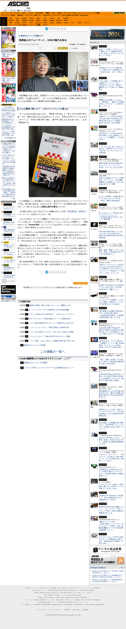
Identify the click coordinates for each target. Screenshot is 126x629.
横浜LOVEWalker (46, 604)
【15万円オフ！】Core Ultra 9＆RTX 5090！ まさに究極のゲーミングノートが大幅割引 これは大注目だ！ (111, 136)
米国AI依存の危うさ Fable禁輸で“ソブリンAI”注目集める (8, 121)
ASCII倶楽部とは (10, 138)
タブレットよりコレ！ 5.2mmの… (9, 253)
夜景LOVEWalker (68, 604)
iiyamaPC (24, 18)
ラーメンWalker (25, 604)
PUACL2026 (75, 15)
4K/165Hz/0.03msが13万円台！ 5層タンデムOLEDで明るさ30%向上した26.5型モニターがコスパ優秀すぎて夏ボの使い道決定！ (111, 377)
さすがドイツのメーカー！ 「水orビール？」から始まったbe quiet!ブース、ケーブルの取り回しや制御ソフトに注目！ (111, 457)
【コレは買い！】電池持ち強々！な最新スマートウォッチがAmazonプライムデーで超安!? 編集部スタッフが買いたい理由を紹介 (111, 85)
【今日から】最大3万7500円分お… (9, 276)
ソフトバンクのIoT (86, 23)
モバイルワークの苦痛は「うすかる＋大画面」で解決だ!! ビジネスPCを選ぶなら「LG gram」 (111, 302)
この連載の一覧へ (52, 351)
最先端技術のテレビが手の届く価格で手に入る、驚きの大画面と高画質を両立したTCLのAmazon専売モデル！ (111, 394)
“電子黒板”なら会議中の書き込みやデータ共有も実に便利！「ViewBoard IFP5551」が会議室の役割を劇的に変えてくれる (111, 314)
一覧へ (14, 198)
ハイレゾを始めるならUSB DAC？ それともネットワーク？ (51, 314)
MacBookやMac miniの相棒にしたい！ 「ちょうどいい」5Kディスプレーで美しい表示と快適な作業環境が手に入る (111, 510)
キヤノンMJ (17, 25)
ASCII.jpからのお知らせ (98, 568)
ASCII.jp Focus (8, 141)
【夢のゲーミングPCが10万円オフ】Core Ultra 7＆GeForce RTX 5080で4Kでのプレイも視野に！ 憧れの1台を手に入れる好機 (111, 120)
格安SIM (13, 15)
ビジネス (17, 13)
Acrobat (17, 22)
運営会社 (67, 610)
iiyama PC (56, 590)
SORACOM (51, 597)
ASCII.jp (18, 4)
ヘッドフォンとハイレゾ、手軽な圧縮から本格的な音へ (49, 327)
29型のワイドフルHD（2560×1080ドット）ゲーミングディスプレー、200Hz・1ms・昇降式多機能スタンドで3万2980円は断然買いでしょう (111, 526)
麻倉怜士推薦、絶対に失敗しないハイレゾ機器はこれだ (50, 305)
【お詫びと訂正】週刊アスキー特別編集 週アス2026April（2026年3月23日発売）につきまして (107, 576)
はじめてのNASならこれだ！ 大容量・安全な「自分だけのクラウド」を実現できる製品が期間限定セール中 (111, 441)
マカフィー (11, 25)
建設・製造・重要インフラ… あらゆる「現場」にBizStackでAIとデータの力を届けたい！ (111, 252)
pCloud (45, 25)
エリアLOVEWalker (35, 604)
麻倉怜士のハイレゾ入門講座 (30, 36)
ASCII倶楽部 (119, 13)
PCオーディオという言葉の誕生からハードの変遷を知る (50, 319)
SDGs (64, 15)
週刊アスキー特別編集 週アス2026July (8, 54)
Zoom (79, 22)
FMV (10, 18)
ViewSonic (59, 20)
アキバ (69, 13)
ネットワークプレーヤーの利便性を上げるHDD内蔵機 (49, 310)
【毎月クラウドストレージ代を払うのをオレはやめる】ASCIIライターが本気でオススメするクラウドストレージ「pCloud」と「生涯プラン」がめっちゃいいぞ (111, 269)
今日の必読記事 (42, 602)
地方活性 (68, 15)
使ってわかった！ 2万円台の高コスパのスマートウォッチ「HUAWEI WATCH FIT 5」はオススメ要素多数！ (111, 216)
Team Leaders (59, 599)
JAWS (10, 22)
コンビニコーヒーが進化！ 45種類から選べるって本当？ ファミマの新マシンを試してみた (111, 487)
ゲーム (89, 13)
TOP (27, 588)
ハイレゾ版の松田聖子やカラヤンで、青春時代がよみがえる (51, 323)
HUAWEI (52, 20)
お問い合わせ (76, 610)
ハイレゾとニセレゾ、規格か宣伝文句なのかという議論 (49, 336)
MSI (45, 18)
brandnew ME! (38, 25)
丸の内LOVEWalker (89, 604)
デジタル (30, 13)
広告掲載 (85, 610)
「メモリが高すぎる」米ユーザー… (9, 261)
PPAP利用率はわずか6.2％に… (8, 269)
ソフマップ (31, 25)
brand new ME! (72, 595)
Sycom (31, 18)
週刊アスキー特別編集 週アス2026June (8, 80)
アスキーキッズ (5, 15)
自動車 (47, 13)
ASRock (38, 20)
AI (7, 13)
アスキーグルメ (29, 15)
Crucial (45, 20)
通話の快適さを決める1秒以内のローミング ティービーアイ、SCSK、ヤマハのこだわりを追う (111, 165)
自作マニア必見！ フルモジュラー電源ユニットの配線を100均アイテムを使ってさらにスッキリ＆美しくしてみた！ (111, 52)
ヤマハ (73, 22)
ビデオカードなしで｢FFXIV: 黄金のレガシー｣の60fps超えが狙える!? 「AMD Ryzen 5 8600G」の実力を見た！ (111, 540)
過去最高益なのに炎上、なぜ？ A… (9, 238)
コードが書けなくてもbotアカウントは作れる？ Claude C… (8, 115)
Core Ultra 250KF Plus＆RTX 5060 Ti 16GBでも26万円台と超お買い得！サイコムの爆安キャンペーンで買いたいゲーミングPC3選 (111, 331)
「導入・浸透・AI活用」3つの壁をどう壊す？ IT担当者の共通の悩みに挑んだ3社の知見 (111, 362)
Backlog (59, 22)
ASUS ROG (24, 20)
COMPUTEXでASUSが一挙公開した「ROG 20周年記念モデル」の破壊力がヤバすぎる (111, 498)
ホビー (53, 13)
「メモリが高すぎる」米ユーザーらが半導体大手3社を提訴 (8, 109)
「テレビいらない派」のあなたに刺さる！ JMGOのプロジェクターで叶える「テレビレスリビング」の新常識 (111, 150)
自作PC (59, 13)
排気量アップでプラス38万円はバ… (9, 246)
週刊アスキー (37, 15)
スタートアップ (81, 13)
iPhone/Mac (39, 13)
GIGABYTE (31, 20)
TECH (24, 13)
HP (59, 18)
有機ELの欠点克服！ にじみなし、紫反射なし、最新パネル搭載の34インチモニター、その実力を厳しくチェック (111, 103)
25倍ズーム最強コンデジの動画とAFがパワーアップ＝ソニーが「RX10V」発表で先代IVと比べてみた (8, 182)
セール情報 (96, 13)
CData (52, 22)
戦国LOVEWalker (100, 604)
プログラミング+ (56, 15)
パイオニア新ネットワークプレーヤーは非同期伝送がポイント (49, 368)
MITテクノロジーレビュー (81, 602)
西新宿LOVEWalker (57, 604)
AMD (17, 20)
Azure (31, 22)
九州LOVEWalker (78, 604)
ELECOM (10, 20)
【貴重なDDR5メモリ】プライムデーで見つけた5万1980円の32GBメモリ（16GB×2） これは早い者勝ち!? (8, 148)
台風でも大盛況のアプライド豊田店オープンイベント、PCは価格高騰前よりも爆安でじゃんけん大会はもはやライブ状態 (111, 181)
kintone (24, 22)
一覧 (54, 48)
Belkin (66, 20)
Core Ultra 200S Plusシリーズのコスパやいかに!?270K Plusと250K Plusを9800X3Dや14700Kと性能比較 (111, 235)
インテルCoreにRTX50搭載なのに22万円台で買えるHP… (8, 127)
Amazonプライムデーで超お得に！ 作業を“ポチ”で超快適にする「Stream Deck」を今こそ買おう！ (111, 71)
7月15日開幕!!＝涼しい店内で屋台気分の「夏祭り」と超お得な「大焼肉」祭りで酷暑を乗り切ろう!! (9, 193)
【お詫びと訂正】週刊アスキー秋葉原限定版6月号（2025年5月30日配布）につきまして (107, 580)
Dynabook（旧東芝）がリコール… (9, 223)
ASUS (52, 18)
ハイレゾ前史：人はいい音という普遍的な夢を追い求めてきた (52, 341)
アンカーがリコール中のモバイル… (9, 208)
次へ (62, 29)
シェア (40, 47)
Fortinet (66, 22)
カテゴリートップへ (80, 283)
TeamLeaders (47, 15)
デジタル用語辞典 (60, 602)
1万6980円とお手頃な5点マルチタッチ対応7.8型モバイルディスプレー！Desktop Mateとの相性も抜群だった (111, 472)
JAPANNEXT (24, 25)
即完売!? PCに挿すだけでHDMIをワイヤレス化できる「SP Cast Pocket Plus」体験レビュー (111, 287)
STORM (91, 590)
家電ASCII (20, 15)
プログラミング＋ (69, 599)
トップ (3, 13)
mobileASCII (69, 602)
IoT (11, 13)
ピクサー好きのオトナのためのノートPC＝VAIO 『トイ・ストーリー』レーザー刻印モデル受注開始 (8, 159)
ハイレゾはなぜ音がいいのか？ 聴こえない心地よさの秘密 (51, 332)
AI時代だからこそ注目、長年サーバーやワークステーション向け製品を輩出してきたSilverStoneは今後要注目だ (111, 413)
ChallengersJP (84, 15)
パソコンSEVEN (38, 18)
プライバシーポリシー (55, 610)
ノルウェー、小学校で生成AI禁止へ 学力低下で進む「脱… (8, 133)
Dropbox (45, 22)
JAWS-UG (43, 592)
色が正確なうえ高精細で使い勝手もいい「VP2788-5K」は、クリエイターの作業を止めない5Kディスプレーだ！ (111, 426)
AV (65, 13)
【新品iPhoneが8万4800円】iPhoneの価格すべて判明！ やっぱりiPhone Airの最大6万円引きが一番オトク (8, 171)
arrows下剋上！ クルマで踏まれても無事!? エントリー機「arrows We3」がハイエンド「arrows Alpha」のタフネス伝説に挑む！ (111, 344)
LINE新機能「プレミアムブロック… (9, 215)
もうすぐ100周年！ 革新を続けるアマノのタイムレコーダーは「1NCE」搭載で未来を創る (111, 199)
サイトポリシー (42, 610)
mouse (17, 18)
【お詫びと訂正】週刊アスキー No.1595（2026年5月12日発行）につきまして (108, 572)
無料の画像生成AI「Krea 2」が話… (9, 231)
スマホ (74, 13)
